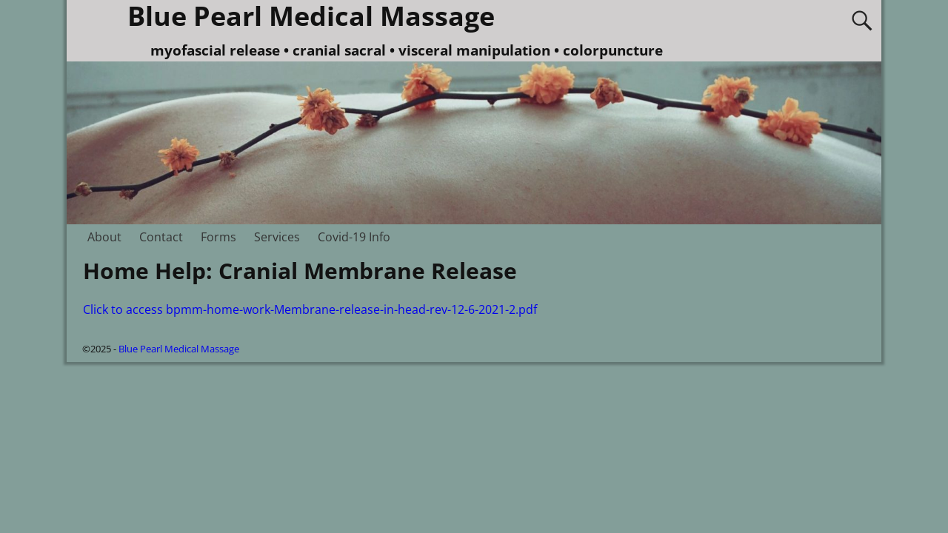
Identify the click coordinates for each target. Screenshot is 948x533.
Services (277, 237)
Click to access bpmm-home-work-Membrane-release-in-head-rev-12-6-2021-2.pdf (310, 309)
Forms (218, 237)
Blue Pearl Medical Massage (178, 348)
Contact (161, 237)
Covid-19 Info (354, 237)
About (104, 237)
